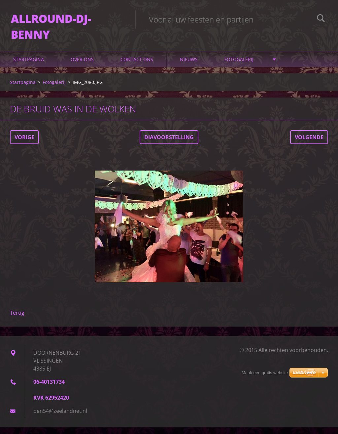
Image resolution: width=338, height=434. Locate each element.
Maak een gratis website (265, 372)
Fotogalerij (239, 66)
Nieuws (189, 66)
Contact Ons (136, 66)
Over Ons (82, 66)
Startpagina (28, 66)
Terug (17, 319)
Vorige (24, 143)
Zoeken (321, 19)
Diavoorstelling (169, 143)
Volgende (309, 143)
